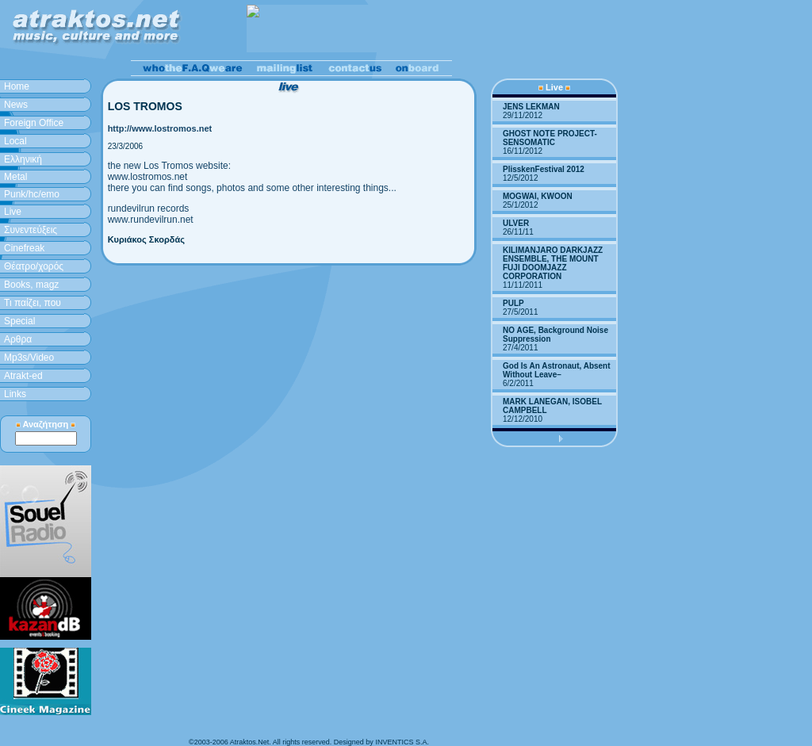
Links (15, 394)
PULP (513, 303)
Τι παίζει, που (32, 302)
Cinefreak (24, 248)
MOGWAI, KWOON (538, 196)
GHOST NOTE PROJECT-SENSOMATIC (550, 138)
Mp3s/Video (29, 357)
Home (16, 86)
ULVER (516, 223)
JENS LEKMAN (531, 106)
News (16, 104)
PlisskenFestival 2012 (543, 169)
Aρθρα (18, 339)
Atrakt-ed (23, 375)
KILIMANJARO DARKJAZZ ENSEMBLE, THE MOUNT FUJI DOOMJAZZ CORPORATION (553, 263)
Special (19, 321)
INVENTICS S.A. (402, 742)
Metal (15, 176)
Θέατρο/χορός (33, 266)
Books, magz (31, 284)
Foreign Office (33, 122)
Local (15, 141)
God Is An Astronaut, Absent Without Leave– (557, 370)
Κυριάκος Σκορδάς (146, 239)
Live (12, 211)
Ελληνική (23, 159)
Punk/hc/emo (31, 194)
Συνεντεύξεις (30, 229)
